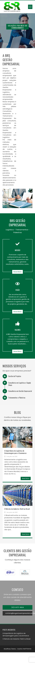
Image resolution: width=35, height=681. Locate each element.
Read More (17, 272)
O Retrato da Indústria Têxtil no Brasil (17, 508)
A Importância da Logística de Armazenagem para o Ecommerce (15, 451)
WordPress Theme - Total (12, 649)
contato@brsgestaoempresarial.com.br (18, 613)
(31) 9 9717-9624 (17, 607)
